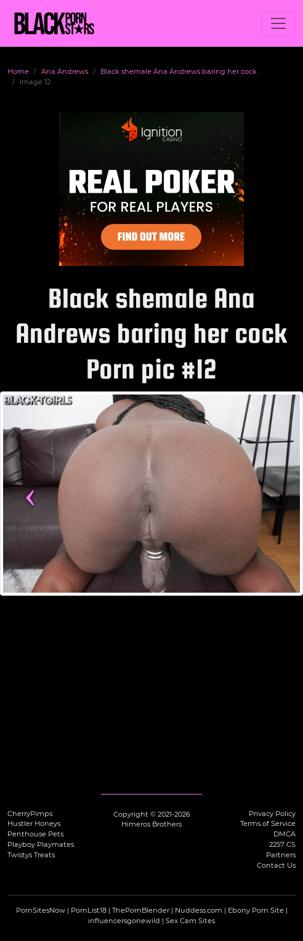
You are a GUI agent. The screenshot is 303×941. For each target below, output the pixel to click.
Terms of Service (268, 823)
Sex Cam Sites (190, 920)
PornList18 (89, 910)
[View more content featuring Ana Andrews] (151, 493)
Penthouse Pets (35, 834)
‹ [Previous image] (30, 494)
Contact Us (276, 865)
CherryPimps (29, 813)
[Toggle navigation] (278, 23)
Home (18, 71)
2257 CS (282, 844)
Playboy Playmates (40, 844)
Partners (281, 855)
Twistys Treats (31, 855)
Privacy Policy (272, 813)
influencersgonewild (124, 920)
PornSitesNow (40, 910)
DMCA (284, 834)
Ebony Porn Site (256, 910)
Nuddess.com (198, 910)
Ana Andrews (64, 71)
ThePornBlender (140, 910)
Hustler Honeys (33, 823)
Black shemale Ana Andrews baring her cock (178, 71)
